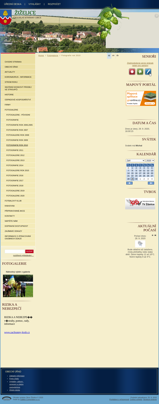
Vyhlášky (35, 4)
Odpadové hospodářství (18, 100)
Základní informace (16, 376)
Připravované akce (15, 211)
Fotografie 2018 (14, 186)
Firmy (8, 105)
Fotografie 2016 (14, 175)
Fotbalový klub (13, 201)
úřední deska (12, 4)
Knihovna (10, 206)
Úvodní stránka (13, 62)
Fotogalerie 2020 (15, 196)
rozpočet (54, 4)
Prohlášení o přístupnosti (119, 399)
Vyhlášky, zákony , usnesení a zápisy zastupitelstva (16, 384)
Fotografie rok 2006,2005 (19, 125)
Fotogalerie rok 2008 (17, 135)
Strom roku (11, 82)
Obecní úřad (11, 67)
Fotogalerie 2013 (15, 160)
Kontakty (10, 216)
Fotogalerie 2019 (15, 191)
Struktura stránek (150, 399)
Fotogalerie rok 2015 (17, 170)
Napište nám (11, 221)
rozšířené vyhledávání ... (23, 255)
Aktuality (10, 72)
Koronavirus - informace (18, 77)
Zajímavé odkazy (13, 231)
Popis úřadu (14, 379)
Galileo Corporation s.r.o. (30, 399)
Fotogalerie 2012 (15, 155)
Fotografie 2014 (14, 165)
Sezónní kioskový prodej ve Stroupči (18, 88)
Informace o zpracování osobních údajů (18, 237)
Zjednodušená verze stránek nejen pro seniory (140, 64)
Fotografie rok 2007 (17, 130)
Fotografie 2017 (14, 181)
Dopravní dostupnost (16, 226)
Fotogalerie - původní (18, 115)
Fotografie (12, 120)
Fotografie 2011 (14, 150)
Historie (9, 95)
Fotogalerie (11, 110)
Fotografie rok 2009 (17, 140)
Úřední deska (14, 390)
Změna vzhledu (136, 399)
